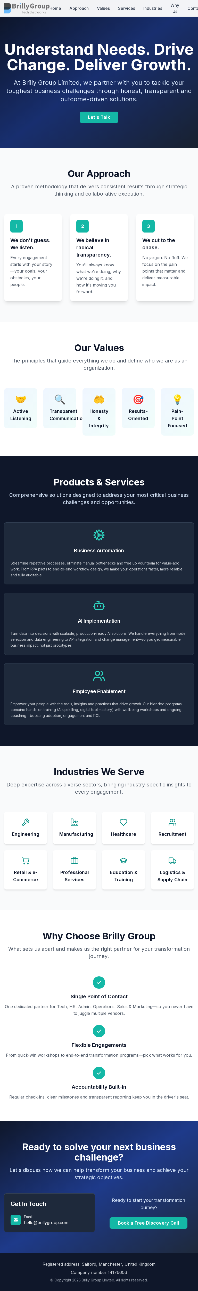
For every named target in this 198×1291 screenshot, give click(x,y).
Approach (79, 8)
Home (55, 8)
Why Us (174, 8)
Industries (152, 8)
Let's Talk (99, 117)
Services (126, 8)
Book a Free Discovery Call (148, 1223)
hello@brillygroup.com (46, 1222)
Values (103, 8)
